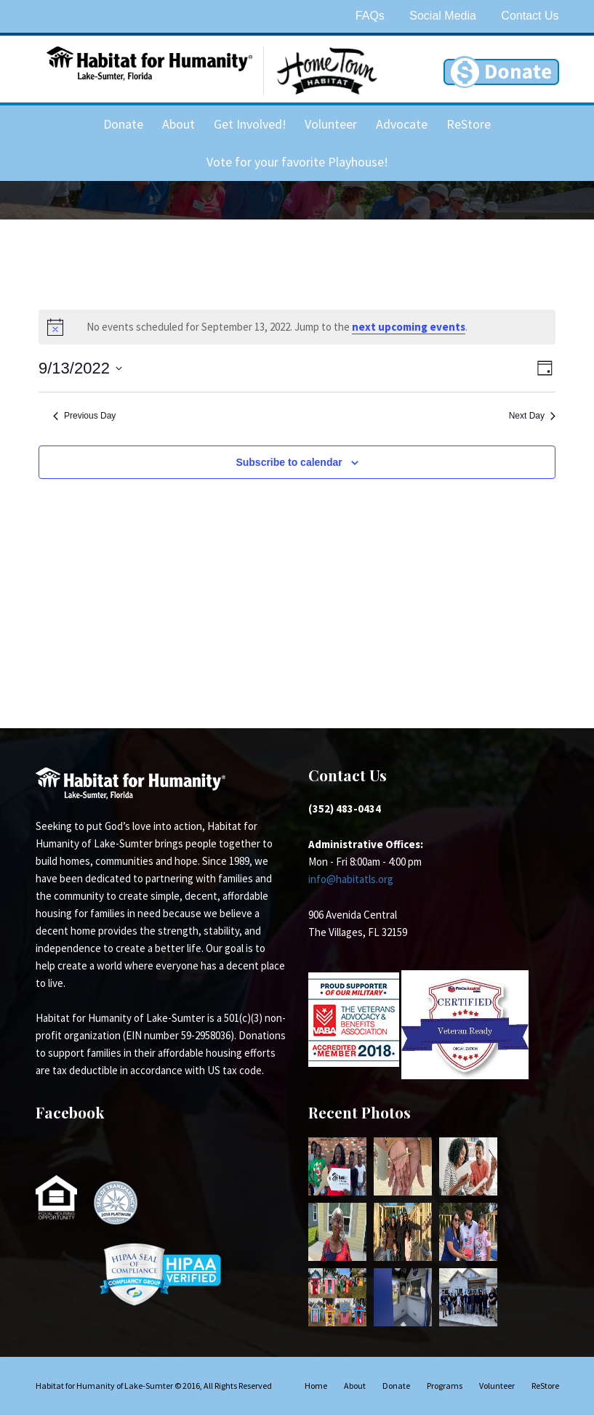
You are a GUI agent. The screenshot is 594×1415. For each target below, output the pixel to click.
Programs (444, 1385)
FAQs (370, 15)
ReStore (468, 124)
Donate (123, 124)
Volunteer (331, 124)
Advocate (402, 124)
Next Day (532, 416)
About (178, 124)
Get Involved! (250, 124)
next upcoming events (408, 327)
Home (316, 1385)
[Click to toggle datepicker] (80, 368)
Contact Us (529, 15)
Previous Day (84, 416)
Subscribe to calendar (289, 462)
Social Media (442, 15)
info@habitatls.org (350, 879)
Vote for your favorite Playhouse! (297, 161)
